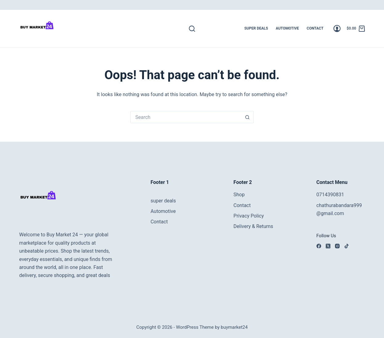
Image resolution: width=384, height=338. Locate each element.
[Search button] (247, 117)
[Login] (337, 28)
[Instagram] (337, 246)
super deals (256, 28)
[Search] (192, 29)
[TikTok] (346, 246)
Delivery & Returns (253, 226)
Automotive (287, 28)
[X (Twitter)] (328, 246)
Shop (239, 195)
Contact (315, 28)
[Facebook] (319, 246)
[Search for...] (185, 117)
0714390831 (330, 195)
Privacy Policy (249, 216)
